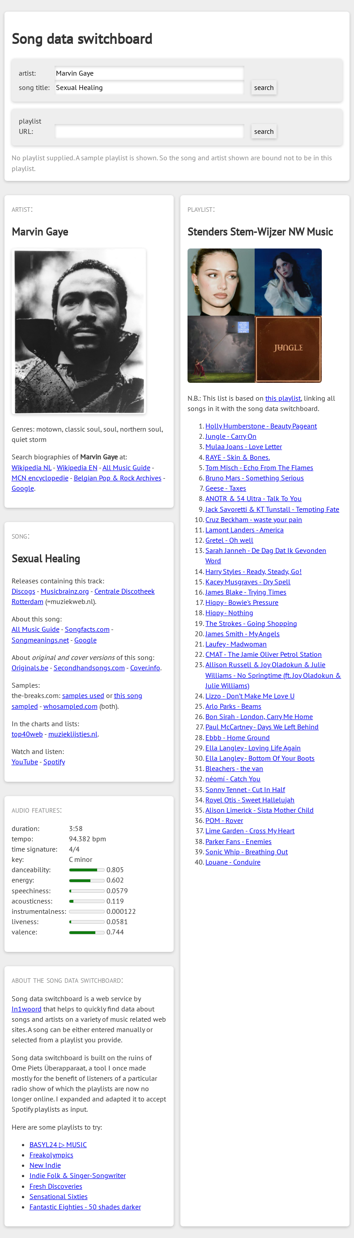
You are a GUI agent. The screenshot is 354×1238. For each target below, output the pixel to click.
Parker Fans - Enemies (238, 841)
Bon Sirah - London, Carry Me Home (259, 716)
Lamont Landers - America (244, 529)
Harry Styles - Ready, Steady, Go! (253, 571)
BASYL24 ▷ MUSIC (58, 1144)
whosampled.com (70, 706)
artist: (27, 73)
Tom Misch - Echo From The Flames (259, 467)
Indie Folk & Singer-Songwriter (78, 1175)
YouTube (25, 761)
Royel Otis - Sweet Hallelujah (249, 799)
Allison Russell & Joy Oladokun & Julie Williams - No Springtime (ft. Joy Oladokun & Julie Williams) (273, 675)
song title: (34, 87)
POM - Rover (224, 820)
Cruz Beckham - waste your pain (253, 519)
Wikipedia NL (31, 467)
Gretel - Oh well (229, 539)
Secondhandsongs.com (89, 667)
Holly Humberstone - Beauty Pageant (261, 425)
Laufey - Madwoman (236, 643)
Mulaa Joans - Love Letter (243, 446)
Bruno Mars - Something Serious (254, 477)
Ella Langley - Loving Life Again (253, 747)
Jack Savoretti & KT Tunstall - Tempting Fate (272, 509)
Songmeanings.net (40, 639)
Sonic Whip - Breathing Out (246, 851)
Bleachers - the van (234, 768)
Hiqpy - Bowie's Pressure (241, 602)
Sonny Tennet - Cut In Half (245, 789)
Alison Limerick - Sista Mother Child (259, 809)
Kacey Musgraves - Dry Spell (247, 581)
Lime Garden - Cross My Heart (249, 830)
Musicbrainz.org (65, 591)
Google (23, 488)
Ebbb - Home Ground (237, 737)
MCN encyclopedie (40, 477)
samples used (83, 695)
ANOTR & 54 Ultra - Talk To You (253, 498)
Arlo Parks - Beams (233, 706)
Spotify (54, 761)
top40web (27, 733)
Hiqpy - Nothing (229, 612)
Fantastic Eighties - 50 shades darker (85, 1206)
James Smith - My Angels (242, 633)
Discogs (23, 591)
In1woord (27, 1008)
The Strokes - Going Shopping (251, 623)
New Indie (45, 1165)
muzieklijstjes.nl (73, 733)
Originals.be (30, 667)
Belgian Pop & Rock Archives (118, 477)
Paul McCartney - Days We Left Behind (262, 726)
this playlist (283, 398)
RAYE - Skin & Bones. (237, 457)
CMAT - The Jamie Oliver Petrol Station (263, 654)
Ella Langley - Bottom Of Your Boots (260, 758)
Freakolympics (51, 1154)
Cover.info (145, 667)
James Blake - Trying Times (245, 591)
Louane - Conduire (232, 861)
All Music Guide (126, 467)
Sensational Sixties (59, 1196)
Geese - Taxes (225, 488)
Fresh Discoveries (56, 1186)
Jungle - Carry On (230, 436)
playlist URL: (30, 126)
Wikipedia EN (77, 467)
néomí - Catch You (232, 778)
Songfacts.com (87, 629)
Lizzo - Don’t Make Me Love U (249, 695)
